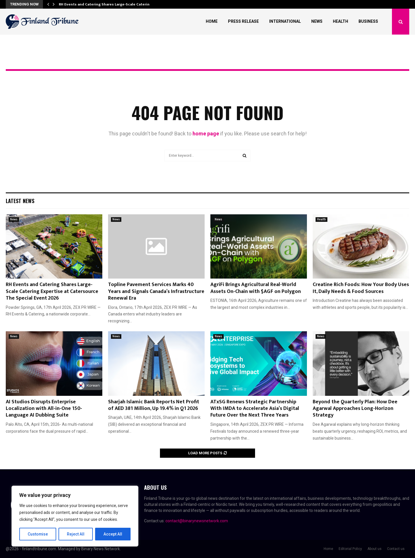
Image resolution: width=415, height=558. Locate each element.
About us (374, 549)
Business (368, 21)
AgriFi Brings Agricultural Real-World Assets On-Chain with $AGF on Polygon (255, 288)
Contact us (396, 549)
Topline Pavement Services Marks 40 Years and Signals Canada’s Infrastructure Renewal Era (156, 291)
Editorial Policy (350, 549)
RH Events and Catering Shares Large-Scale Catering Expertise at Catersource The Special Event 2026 (52, 291)
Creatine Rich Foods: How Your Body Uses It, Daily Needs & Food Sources (361, 288)
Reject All (76, 534)
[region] (75, 516)
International (285, 21)
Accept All (112, 534)
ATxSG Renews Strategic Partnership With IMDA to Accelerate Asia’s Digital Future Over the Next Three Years (254, 409)
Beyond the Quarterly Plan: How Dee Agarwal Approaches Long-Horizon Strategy (355, 409)
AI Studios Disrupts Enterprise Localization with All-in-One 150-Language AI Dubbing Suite (44, 409)
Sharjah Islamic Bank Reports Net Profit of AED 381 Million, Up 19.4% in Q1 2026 (153, 405)
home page (206, 133)
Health (340, 21)
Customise (38, 534)
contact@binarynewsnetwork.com (196, 521)
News (316, 21)
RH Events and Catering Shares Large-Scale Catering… (107, 4)
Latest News (20, 201)
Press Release (243, 21)
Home (212, 21)
